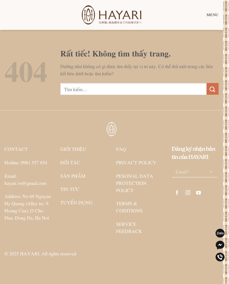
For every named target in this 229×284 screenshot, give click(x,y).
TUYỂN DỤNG (76, 202)
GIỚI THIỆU (73, 149)
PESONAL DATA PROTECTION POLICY (134, 183)
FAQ (121, 149)
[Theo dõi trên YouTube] (199, 193)
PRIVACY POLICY (136, 162)
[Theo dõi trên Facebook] (177, 193)
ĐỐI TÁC (70, 162)
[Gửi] (213, 89)
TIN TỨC (69, 189)
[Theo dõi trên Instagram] (188, 193)
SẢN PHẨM (72, 176)
